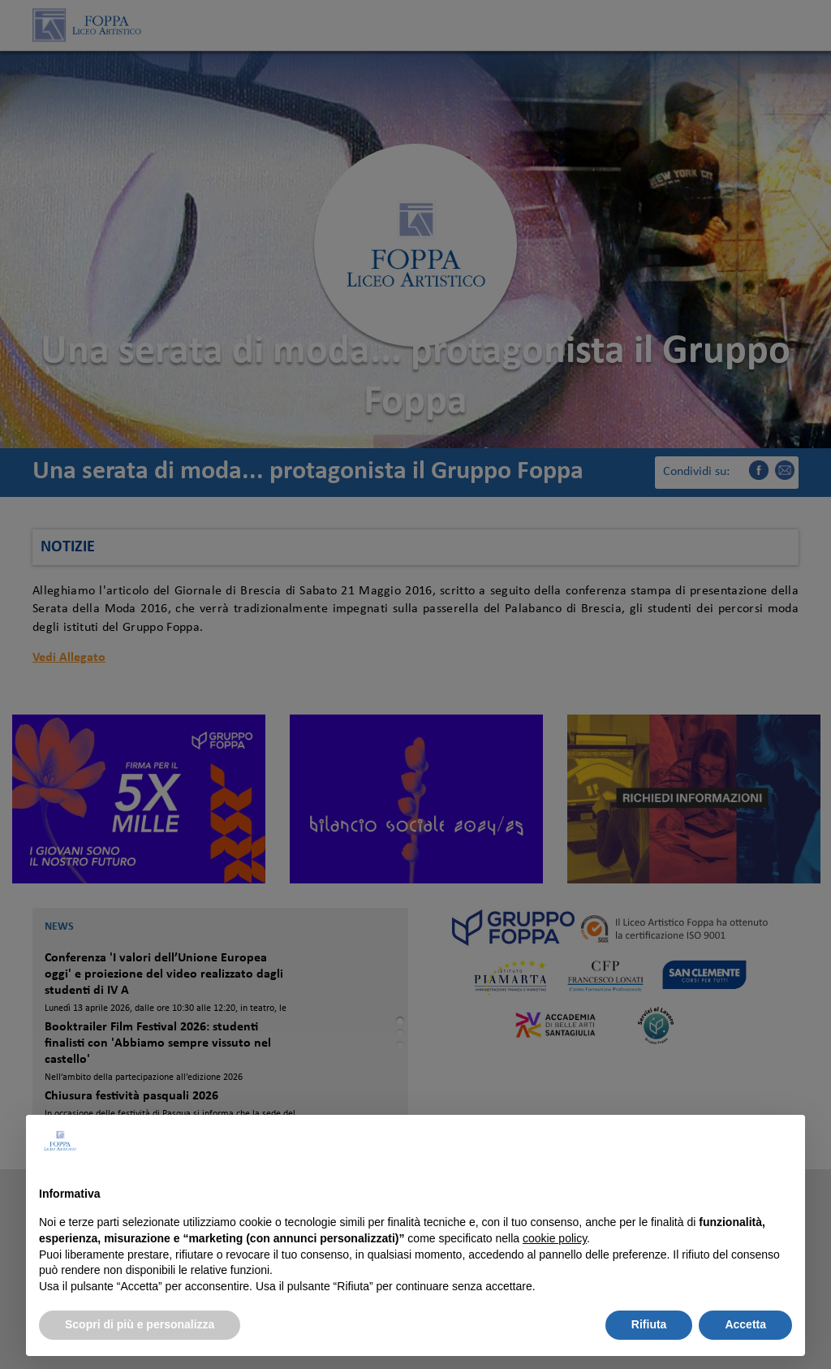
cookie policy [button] (555, 1238)
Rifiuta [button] (649, 1324)
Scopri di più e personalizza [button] (139, 1324)
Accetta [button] (745, 1324)
